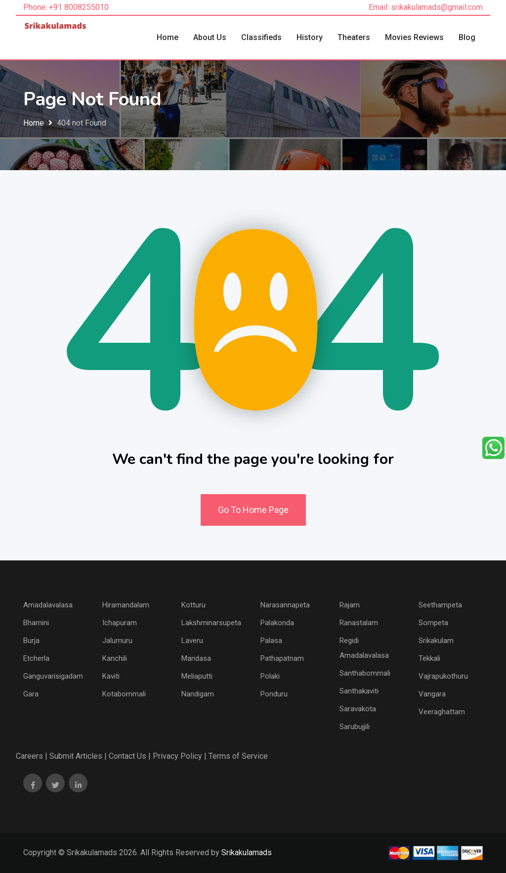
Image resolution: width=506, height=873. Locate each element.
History (309, 37)
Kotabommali (124, 693)
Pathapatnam (282, 658)
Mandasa (196, 658)
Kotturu (193, 604)
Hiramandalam (125, 604)
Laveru (192, 640)
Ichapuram (119, 622)
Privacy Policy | (180, 756)
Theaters (353, 37)
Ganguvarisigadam (53, 676)
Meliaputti (196, 676)
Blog (467, 37)
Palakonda (277, 622)
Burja (31, 640)
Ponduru (274, 693)
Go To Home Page (253, 510)
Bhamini (36, 622)
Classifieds (261, 37)
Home (167, 37)
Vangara (432, 693)
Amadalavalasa (48, 604)
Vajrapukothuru (443, 676)
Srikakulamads (246, 852)
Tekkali (429, 658)
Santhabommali (364, 673)
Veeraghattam (442, 711)
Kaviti (111, 676)
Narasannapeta (285, 604)
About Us (209, 37)
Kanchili (114, 658)
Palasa (271, 640)
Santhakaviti (359, 691)
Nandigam (197, 693)
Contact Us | (130, 756)
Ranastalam (358, 622)
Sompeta (433, 622)
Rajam (349, 604)
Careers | (31, 756)
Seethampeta (440, 604)
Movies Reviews (414, 37)
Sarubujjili (354, 726)
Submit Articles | (78, 756)
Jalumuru (117, 640)
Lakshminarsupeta (211, 622)
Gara (31, 693)
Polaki (270, 676)
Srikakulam (436, 640)
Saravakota (357, 708)
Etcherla (36, 658)
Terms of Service (238, 756)
